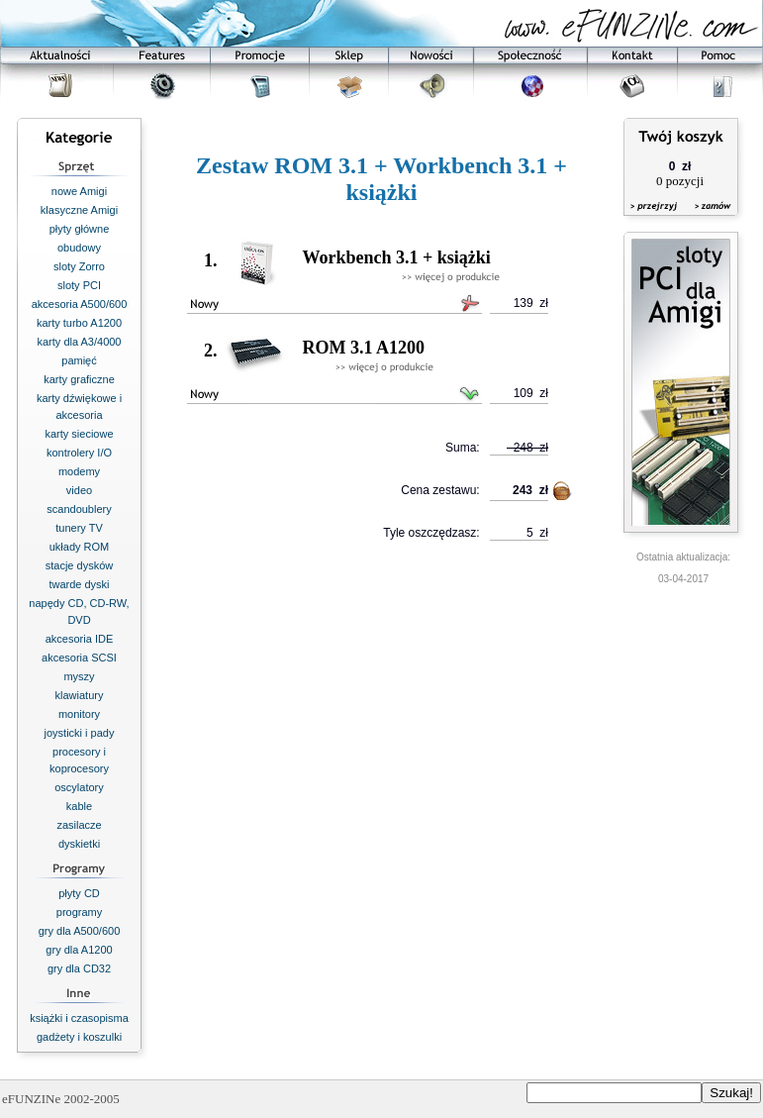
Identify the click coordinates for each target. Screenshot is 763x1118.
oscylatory (79, 787)
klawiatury (79, 695)
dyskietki (79, 844)
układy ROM (79, 547)
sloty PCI (79, 285)
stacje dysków (79, 565)
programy (79, 912)
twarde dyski (78, 584)
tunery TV (79, 528)
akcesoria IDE (79, 639)
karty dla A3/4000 (79, 342)
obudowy (79, 248)
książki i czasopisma (79, 1018)
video (79, 490)
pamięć (78, 360)
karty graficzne (79, 379)
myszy (78, 676)
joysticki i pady (80, 733)
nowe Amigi (79, 191)
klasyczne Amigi (79, 210)
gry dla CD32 (79, 968)
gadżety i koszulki (79, 1037)
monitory (79, 714)
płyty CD (79, 893)
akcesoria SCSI (79, 657)
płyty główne (79, 229)
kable (79, 806)
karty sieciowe (79, 434)
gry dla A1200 (79, 950)
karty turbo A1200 (79, 323)
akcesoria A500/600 (80, 304)
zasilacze (78, 825)
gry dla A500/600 (80, 931)
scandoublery (79, 509)
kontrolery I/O (79, 452)
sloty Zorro (79, 266)
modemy (79, 471)
